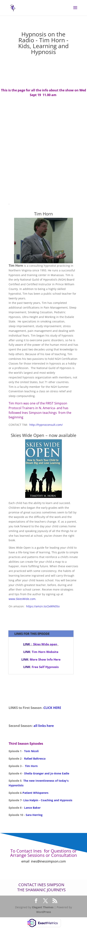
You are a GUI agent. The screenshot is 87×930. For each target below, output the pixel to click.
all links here (44, 726)
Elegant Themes (42, 907)
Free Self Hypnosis (45, 667)
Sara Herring (34, 815)
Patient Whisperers (35, 793)
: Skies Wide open (40, 644)
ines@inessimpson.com (48, 861)
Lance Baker (32, 807)
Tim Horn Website (44, 652)
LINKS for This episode (31, 634)
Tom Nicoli (31, 751)
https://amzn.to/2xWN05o (43, 606)
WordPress (43, 912)
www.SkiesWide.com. (22, 599)
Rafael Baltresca (34, 758)
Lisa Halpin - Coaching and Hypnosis (47, 800)
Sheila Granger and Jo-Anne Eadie (46, 773)
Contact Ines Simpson (41, 884)
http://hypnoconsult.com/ (46, 425)
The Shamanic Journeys (41, 889)
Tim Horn (31, 766)
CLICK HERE (52, 708)
